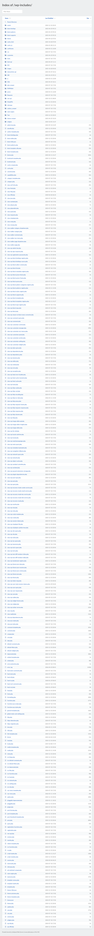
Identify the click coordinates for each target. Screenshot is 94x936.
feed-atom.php (10, 674)
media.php (9, 750)
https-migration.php (12, 724)
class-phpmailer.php (12, 208)
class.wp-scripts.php (12, 620)
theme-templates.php (12, 897)
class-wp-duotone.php (12, 358)
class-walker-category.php (13, 231)
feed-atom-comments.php (13, 670)
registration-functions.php (13, 827)
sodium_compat (10, 108)
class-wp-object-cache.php (13, 461)
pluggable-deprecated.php (13, 800)
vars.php (8, 913)
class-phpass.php (11, 205)
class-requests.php (11, 215)
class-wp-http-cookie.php (13, 388)
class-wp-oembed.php (12, 467)
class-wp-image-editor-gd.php (14, 421)
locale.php (9, 744)
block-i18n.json (10, 141)
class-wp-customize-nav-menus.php (16, 331)
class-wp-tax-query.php (13, 541)
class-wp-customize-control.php (15, 324)
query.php (9, 823)
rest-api (8, 98)
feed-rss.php (9, 680)
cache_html (9, 42)
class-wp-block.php (11, 311)
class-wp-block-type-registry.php (15, 304)
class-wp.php (10, 611)
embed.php (9, 660)
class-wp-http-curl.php (12, 391)
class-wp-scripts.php (12, 517)
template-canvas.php (12, 880)
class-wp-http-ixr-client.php (14, 398)
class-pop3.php (10, 211)
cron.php (8, 637)
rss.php (8, 850)
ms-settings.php (10, 783)
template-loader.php (12, 883)
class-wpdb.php (10, 614)
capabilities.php (10, 175)
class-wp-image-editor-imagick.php (16, 424)
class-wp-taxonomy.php (13, 544)
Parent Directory (11, 22)
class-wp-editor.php (11, 361)
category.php (10, 181)
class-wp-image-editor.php (13, 428)
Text (7, 115)
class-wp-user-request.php (13, 591)
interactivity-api (10, 72)
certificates (9, 48)
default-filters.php (11, 647)
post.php (8, 820)
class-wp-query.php (11, 484)
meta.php (9, 754)
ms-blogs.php (10, 757)
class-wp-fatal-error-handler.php (15, 374)
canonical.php (10, 171)
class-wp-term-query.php (13, 547)
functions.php (10, 700)
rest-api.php (9, 833)
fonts (7, 58)
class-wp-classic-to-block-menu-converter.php (19, 314)
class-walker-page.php (12, 245)
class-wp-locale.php (11, 438)
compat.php (9, 634)
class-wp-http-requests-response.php (16, 408)
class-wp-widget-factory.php (14, 601)
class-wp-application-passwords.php (16, 255)
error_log (8, 667)
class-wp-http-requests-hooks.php (16, 404)
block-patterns (10, 32)
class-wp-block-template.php (14, 298)
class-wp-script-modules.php (14, 514)
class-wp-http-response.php (14, 411)
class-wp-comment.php (12, 321)
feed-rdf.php (9, 677)
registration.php (10, 830)
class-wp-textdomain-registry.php (15, 561)
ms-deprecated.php (11, 767)
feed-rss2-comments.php (13, 684)
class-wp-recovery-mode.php (14, 501)
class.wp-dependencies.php (14, 617)
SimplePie (9, 102)
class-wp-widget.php (12, 604)
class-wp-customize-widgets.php (15, 344)
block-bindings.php (11, 135)
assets (8, 25)
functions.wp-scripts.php (13, 704)
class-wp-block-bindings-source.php (16, 261)
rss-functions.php (11, 847)
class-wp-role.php (11, 507)
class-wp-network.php (12, 458)
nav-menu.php (10, 793)
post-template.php (11, 813)
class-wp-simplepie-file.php (14, 524)
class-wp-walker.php (12, 597)
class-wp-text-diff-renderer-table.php (16, 557)
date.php (8, 640)
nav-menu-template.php (13, 790)
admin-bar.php (10, 125)
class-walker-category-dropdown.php (16, 228)
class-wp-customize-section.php (15, 338)
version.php (9, 916)
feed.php (8, 690)
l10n (7, 82)
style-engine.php (11, 873)
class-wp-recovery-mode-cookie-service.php (18, 487)
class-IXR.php (10, 195)
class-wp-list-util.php (12, 431)
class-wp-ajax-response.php (14, 251)
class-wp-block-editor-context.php (16, 265)
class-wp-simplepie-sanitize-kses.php (16, 527)
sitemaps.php (10, 867)
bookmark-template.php (13, 158)
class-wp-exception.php (13, 371)
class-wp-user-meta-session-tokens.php (17, 584)
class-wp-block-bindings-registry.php (16, 258)
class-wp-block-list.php (12, 268)
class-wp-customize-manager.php (15, 328)
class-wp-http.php (11, 418)
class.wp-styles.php (11, 624)
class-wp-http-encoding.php (14, 394)
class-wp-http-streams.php (13, 414)
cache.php (9, 168)
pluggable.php (10, 803)
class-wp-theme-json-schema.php (15, 571)
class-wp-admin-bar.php (13, 248)
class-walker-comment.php (13, 235)
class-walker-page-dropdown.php (15, 241)
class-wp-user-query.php (13, 587)
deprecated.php (10, 654)
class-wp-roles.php (11, 511)
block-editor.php (11, 138)
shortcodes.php (10, 863)
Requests (8, 95)
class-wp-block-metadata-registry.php (17, 271)
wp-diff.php (9, 926)
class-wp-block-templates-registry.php (17, 301)
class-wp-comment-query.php (14, 318)
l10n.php (8, 730)
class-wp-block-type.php (13, 308)
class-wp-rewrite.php (12, 504)
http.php (8, 717)
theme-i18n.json (11, 890)
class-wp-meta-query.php (13, 444)
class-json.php (10, 198)
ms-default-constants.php (13, 760)
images (8, 68)
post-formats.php (11, 810)
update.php (9, 907)
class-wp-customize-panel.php (14, 334)
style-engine (9, 111)
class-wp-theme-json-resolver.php (16, 567)
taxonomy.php (10, 877)
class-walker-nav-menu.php (14, 238)
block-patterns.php (11, 145)
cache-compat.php (11, 165)
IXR (7, 75)
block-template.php (11, 151)
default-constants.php (12, 644)
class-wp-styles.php (11, 537)
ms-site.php (9, 787)
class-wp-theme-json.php (13, 574)
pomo (8, 92)
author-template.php (12, 131)
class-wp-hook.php (11, 384)
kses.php (8, 727)
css (7, 52)
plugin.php (9, 807)
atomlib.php (9, 128)
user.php (8, 910)
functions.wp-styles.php (13, 707)
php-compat (9, 85)
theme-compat (10, 118)
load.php (8, 740)
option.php (9, 797)
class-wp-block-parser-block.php (15, 275)
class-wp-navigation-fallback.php (15, 451)
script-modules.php (11, 857)
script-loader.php (11, 853)
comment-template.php (13, 627)
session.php (9, 860)
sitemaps (8, 105)
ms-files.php (9, 770)
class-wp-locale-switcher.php (14, 434)
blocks (8, 38)
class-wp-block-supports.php (14, 294)
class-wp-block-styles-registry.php (16, 291)
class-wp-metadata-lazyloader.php (16, 448)
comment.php (10, 630)
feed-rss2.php (10, 687)
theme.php (9, 903)
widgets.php (9, 920)
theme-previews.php (12, 893)
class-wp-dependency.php (13, 354)
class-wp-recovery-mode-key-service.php (18, 494)
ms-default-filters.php (12, 763)
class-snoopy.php (11, 225)
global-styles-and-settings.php (14, 714)
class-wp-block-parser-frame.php (15, 278)
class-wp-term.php (11, 551)
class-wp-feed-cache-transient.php (16, 378)
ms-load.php (9, 777)
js (6, 78)
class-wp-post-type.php (13, 477)
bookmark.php (10, 161)
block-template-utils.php (13, 148)
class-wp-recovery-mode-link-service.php (18, 497)
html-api (8, 62)
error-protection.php (12, 664)
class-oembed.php (11, 201)
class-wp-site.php (11, 534)
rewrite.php (9, 840)
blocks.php (9, 155)
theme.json (9, 900)
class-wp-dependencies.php (14, 351)
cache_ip (8, 45)
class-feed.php (10, 188)
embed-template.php (12, 657)
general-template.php (12, 710)
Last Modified (49, 18)
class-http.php (10, 191)
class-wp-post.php (11, 481)
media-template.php (12, 747)
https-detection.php (12, 720)
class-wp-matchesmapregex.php (15, 441)
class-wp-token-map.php (13, 581)
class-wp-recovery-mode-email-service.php (18, 491)
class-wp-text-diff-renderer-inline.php (17, 554)
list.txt (8, 737)
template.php (10, 887)
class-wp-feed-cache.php (13, 381)
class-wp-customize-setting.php (15, 341)
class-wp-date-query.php (13, 348)
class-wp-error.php (11, 368)
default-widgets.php (12, 650)
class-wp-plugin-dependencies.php (16, 474)
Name (6, 18)
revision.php (9, 837)
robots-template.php (12, 843)
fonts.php (9, 694)
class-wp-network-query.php (14, 454)
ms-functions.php (11, 773)
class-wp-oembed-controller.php (15, 464)
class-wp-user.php (11, 594)
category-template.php (12, 178)
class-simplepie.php (11, 218)
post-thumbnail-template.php (14, 817)
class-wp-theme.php (12, 577)
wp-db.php (9, 923)
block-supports (10, 35)
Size (88, 18)
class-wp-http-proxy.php (13, 401)
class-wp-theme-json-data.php (15, 564)
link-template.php (11, 734)
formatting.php (10, 697)
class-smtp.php (10, 221)
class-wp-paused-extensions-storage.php (17, 471)
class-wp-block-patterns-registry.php (16, 288)
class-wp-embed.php (12, 364)
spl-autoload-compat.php (13, 870)
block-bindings (10, 28)
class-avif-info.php (11, 185)
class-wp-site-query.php (13, 531)
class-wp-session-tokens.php (14, 521)
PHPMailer (9, 88)
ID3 (7, 65)
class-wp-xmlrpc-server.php (14, 607)
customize (9, 55)
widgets (8, 121)
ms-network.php (11, 780)
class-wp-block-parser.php (13, 281)
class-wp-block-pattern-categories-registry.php (19, 285)
